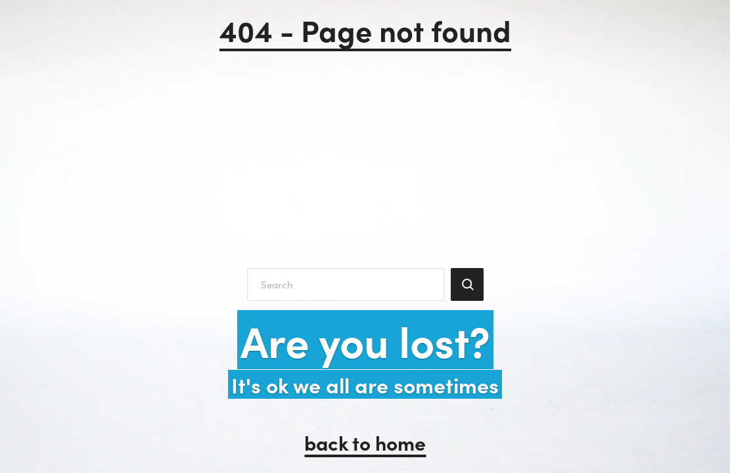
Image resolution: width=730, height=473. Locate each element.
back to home (365, 442)
